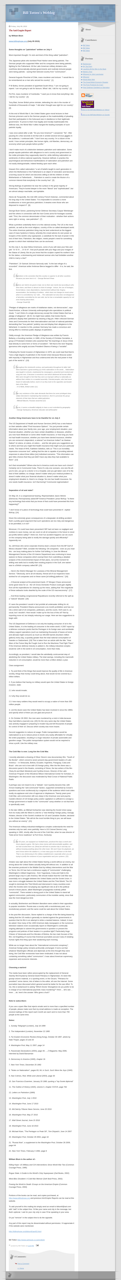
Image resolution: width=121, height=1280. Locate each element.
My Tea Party (87, 66)
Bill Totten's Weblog (39, 13)
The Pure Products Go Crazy (93, 85)
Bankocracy (87, 64)
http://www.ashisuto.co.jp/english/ (31, 1240)
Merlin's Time (87, 72)
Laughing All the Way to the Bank (94, 69)
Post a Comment (23, 1263)
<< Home (20, 1268)
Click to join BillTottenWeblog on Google (95, 115)
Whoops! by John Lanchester (93, 74)
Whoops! (86, 77)
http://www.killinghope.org (19, 1198)
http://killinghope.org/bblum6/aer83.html (25, 1231)
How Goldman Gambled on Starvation (96, 87)
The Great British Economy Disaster (95, 82)
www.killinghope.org (18, 41)
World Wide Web (89, 79)
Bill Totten (86, 45)
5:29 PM (31, 1246)
